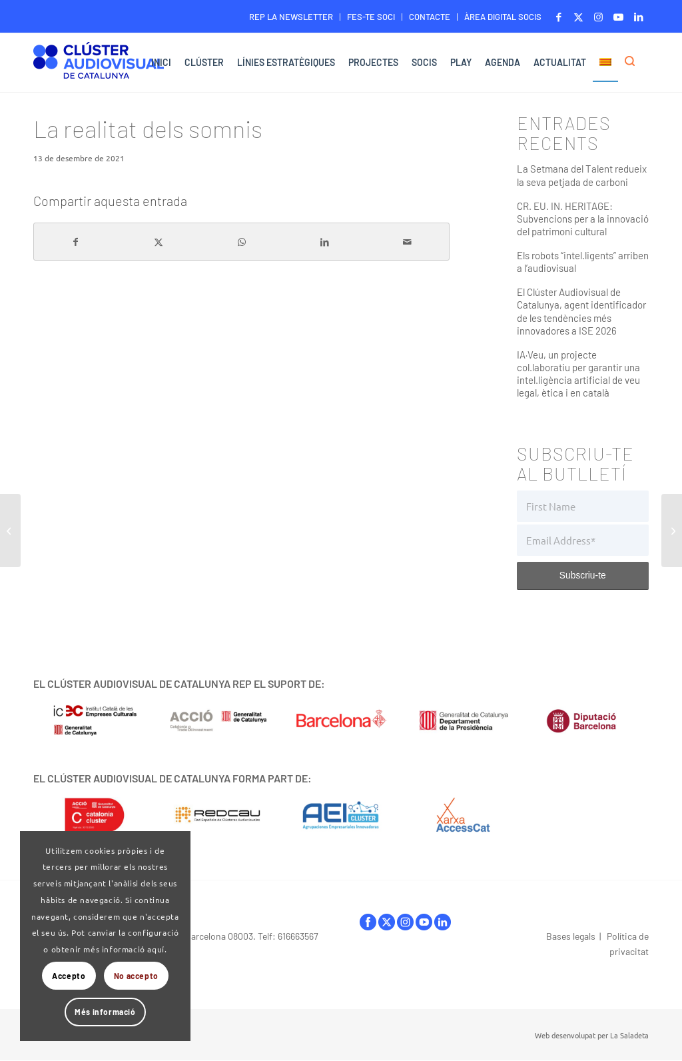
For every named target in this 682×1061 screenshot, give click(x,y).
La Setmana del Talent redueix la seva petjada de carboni (582, 175)
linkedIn (442, 922)
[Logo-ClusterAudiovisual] (98, 64)
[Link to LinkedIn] (639, 17)
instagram (405, 922)
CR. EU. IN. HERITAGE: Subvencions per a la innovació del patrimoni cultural (583, 218)
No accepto (136, 975)
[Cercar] (633, 62)
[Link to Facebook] (558, 17)
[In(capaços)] (671, 530)
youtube (424, 922)
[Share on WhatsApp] (241, 242)
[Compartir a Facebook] (75, 242)
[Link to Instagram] (598, 17)
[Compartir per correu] (407, 242)
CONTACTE (429, 16)
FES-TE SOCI (371, 16)
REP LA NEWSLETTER (291, 16)
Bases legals (570, 936)
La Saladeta (629, 1035)
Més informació (105, 1011)
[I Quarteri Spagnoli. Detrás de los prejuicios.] (10, 530)
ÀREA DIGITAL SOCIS (502, 16)
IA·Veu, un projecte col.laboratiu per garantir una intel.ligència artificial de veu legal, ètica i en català (578, 374)
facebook (368, 922)
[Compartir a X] (159, 242)
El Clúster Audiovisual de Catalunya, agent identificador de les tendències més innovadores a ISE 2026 (581, 311)
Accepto (68, 975)
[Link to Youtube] (618, 17)
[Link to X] (578, 17)
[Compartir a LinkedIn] (325, 242)
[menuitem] (291, 17)
